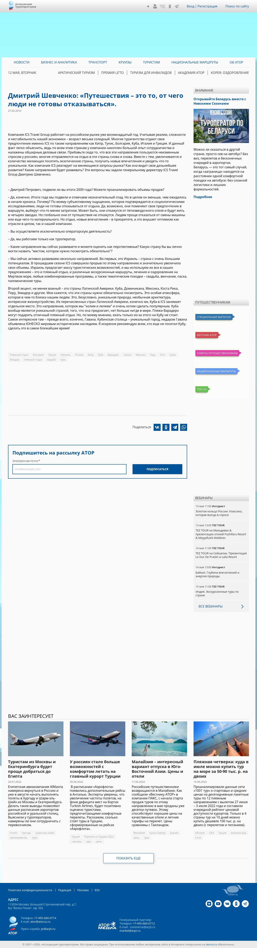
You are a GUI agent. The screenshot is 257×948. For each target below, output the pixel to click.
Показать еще (128, 858)
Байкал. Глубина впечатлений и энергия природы (217, 574)
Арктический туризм (76, 72)
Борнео (174, 833)
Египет (13, 833)
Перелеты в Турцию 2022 (99, 836)
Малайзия (139, 833)
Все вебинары (211, 606)
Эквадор (14, 359)
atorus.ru (211, 944)
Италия (79, 355)
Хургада (26, 833)
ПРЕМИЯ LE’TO (112, 72)
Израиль (66, 355)
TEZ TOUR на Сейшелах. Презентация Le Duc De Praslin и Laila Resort (221, 555)
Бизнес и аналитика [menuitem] (59, 62)
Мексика (141, 355)
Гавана (127, 355)
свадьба (51, 359)
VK (162, 6)
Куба (100, 355)
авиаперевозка (19, 837)
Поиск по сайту (237, 6)
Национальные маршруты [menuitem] (194, 62)
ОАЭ (211, 833)
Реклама (83, 890)
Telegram (177, 6)
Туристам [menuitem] (151, 62)
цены (99, 841)
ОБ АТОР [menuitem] (236, 62)
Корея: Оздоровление (230, 72)
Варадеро (113, 355)
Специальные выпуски (214, 317)
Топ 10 (201, 389)
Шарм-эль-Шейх (44, 833)
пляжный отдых (33, 359)
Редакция (64, 890)
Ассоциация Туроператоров (25, 5)
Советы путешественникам (217, 353)
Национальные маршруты (216, 371)
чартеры (76, 841)
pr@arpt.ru (48, 929)
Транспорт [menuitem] (97, 62)
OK (170, 6)
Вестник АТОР (207, 335)
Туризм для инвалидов (150, 72)
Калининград (238, 833)
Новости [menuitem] (22, 62)
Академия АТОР (191, 72)
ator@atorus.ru (40, 921)
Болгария (38, 355)
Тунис (172, 355)
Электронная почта (25, 461)
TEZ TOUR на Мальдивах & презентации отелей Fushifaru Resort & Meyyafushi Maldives (221, 533)
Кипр (91, 355)
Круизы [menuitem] (125, 62)
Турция (75, 836)
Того (162, 355)
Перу (153, 355)
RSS (97, 890)
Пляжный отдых (19, 355)
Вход (190, 6)
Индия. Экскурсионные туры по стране (217, 593)
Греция (52, 355)
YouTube (155, 6)
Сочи (198, 837)
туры (63, 359)
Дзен (148, 6)
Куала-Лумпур (157, 833)
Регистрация (207, 6)
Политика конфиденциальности (30, 890)
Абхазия (200, 833)
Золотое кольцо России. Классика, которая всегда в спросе (219, 513)
